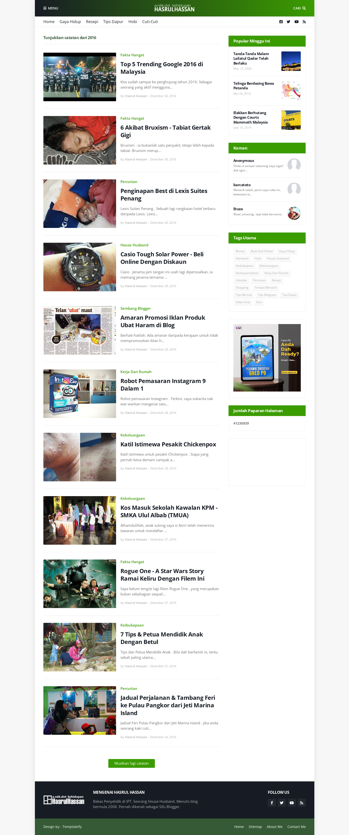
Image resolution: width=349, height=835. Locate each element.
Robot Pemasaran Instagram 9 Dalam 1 (163, 384)
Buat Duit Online (262, 251)
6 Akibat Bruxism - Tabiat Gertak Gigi (165, 131)
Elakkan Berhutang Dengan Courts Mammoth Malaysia (250, 117)
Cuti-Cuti (150, 21)
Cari (297, 8)
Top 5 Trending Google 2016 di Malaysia (161, 67)
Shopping (242, 287)
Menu (53, 8)
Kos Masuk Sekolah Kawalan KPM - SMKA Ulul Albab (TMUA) (169, 511)
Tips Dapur (113, 21)
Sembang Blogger (135, 308)
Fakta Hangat (132, 54)
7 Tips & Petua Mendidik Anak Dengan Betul (161, 637)
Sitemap (255, 826)
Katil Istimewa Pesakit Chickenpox (168, 444)
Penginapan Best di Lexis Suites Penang (163, 194)
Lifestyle (241, 280)
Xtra (259, 302)
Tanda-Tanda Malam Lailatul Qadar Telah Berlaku (251, 58)
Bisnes (240, 251)
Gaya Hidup (70, 21)
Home (49, 21)
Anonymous (243, 160)
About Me (275, 826)
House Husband (134, 244)
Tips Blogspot (267, 295)
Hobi (132, 21)
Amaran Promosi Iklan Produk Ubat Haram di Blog (162, 321)
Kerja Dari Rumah (136, 371)
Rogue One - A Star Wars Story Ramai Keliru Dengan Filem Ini (162, 574)
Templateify (72, 826)
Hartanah (242, 258)
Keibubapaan (132, 625)
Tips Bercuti (244, 295)
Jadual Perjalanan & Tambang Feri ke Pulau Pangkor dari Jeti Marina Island (167, 705)
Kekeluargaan (132, 435)
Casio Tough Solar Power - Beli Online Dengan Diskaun (162, 257)
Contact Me (296, 826)
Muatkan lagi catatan (131, 763)
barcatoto (242, 185)
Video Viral (243, 302)
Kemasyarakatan (247, 273)
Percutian (128, 181)
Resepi (92, 21)
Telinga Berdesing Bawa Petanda (253, 86)
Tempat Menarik (265, 287)
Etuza (238, 209)
